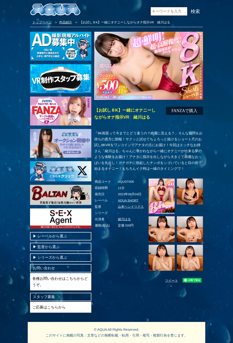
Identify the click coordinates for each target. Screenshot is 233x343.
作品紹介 (65, 22)
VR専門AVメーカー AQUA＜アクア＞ (55, 11)
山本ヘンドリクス (131, 206)
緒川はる (124, 219)
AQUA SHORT (128, 200)
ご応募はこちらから (49, 307)
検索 (195, 11)
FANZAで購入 (185, 110)
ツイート (171, 280)
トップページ (42, 22)
